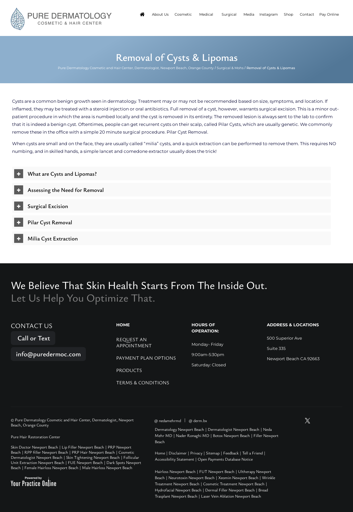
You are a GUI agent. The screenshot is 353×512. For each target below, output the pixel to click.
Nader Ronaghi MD (192, 435)
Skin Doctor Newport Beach (34, 447)
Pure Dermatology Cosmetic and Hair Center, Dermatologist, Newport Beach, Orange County (136, 68)
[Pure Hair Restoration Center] (61, 18)
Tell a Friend (252, 453)
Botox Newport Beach (231, 435)
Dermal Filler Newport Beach (230, 490)
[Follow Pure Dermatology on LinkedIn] (336, 420)
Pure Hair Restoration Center (35, 437)
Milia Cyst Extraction (53, 238)
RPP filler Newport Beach (46, 452)
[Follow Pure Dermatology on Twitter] (307, 420)
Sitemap (213, 453)
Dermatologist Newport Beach (233, 429)
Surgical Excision (48, 206)
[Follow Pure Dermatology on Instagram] (317, 420)
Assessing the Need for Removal (66, 189)
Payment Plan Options (146, 358)
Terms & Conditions (142, 382)
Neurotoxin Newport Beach (191, 477)
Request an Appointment (134, 342)
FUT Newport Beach (216, 471)
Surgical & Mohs (230, 68)
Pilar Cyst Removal (50, 222)
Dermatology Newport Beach (179, 429)
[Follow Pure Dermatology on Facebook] (327, 420)
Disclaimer (178, 453)
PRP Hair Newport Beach (93, 452)
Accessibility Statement (174, 459)
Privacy (196, 453)
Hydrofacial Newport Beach (178, 490)
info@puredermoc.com (48, 353)
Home (160, 453)
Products (129, 370)
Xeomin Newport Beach (238, 477)
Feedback (231, 453)
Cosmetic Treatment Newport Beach (234, 484)
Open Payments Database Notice (225, 459)
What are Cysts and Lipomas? (62, 173)
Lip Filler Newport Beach (83, 447)
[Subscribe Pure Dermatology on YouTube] (298, 420)
